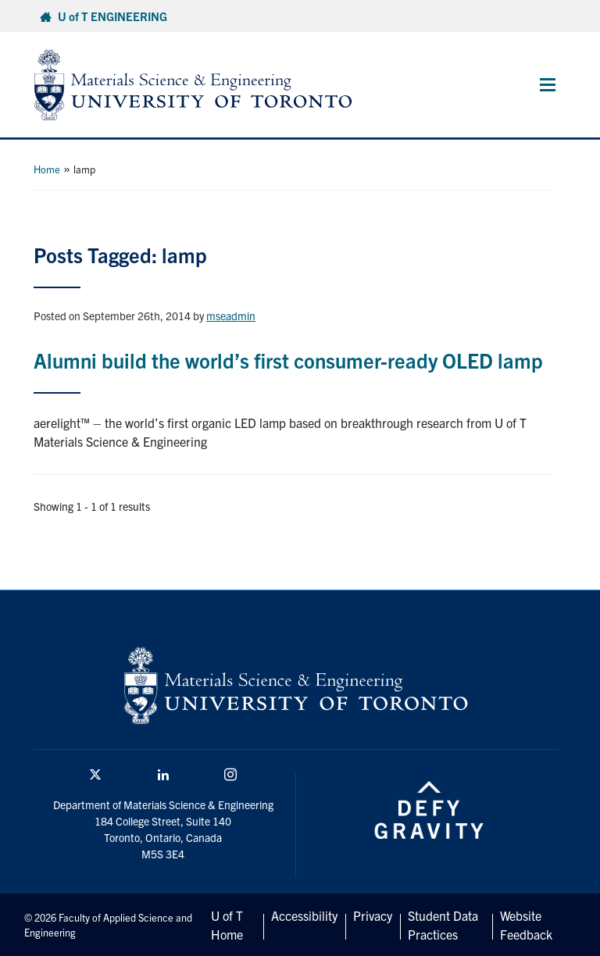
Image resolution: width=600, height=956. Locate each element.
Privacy (372, 915)
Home (47, 169)
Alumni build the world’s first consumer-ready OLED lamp (288, 360)
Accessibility (304, 915)
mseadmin (230, 316)
